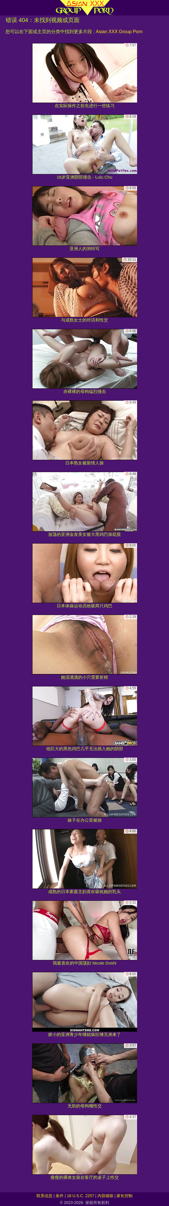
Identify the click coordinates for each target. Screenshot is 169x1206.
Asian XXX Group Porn (119, 31)
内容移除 (105, 1195)
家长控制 (125, 1195)
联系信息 (44, 1195)
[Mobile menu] (5, 7)
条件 (60, 1195)
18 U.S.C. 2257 (80, 1195)
